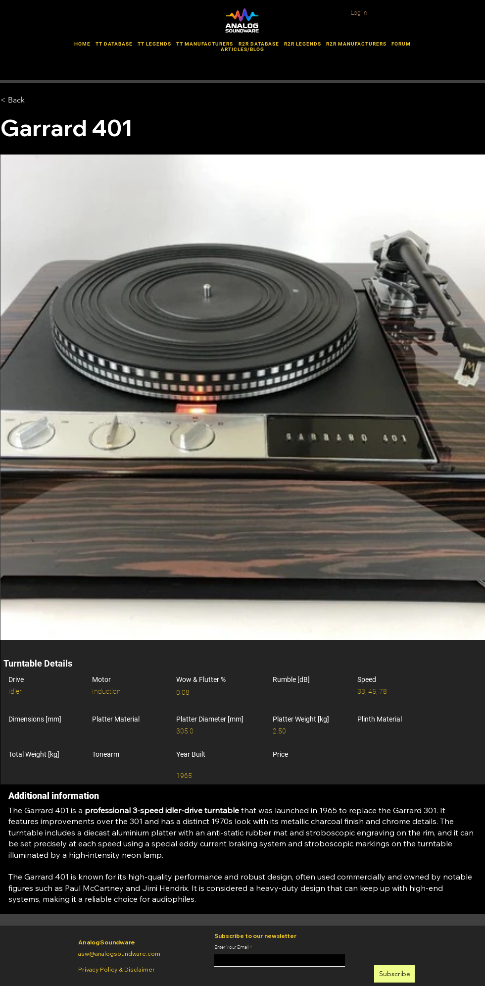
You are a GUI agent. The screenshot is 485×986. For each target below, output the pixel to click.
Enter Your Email (231, 947)
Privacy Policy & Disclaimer (116, 969)
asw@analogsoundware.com (119, 953)
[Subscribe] (394, 974)
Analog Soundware (106, 942)
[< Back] (50, 100)
